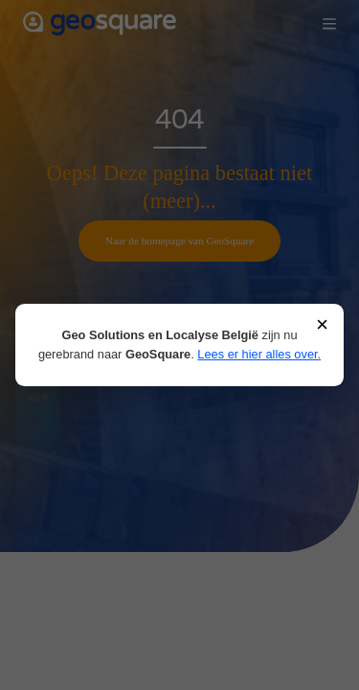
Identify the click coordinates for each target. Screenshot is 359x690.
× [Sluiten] (322, 324)
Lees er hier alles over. (259, 354)
